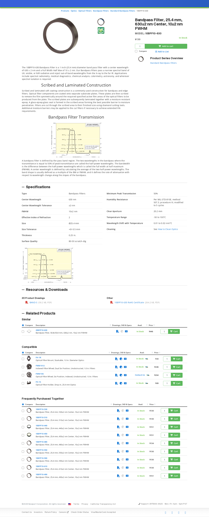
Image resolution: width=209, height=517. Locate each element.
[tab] (76, 124)
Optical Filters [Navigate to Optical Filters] (84, 10)
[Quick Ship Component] (146, 358)
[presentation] (104, 258)
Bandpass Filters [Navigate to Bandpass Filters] (101, 10)
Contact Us (140, 375)
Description (40, 325)
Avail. (140, 325)
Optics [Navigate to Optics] (74, 10)
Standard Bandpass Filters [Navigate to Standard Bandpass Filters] (122, 10)
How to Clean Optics (168, 229)
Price (151, 325)
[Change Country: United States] (69, 504)
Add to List (162, 52)
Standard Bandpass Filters (163, 63)
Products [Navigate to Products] (65, 10)
